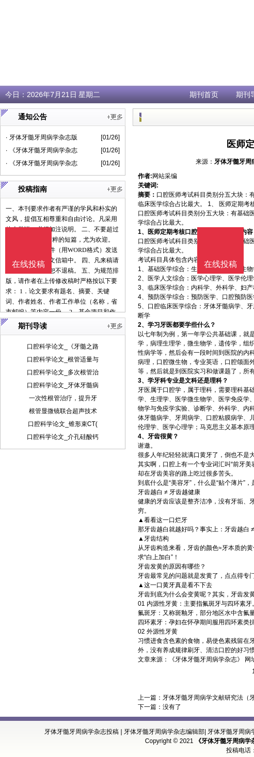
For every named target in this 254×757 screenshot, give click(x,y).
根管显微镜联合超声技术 (63, 411)
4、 (143, 436)
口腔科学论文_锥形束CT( (63, 424)
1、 (143, 231)
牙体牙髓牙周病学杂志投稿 (81, 731)
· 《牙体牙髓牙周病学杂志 (41, 150)
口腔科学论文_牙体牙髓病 (63, 385)
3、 (143, 380)
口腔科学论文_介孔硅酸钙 (63, 436)
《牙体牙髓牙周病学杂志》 (206, 659)
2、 (143, 324)
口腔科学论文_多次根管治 (63, 372)
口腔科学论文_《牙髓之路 (63, 346)
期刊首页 (203, 94)
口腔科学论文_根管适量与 (63, 359)
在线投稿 (220, 264)
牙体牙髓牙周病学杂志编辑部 (164, 731)
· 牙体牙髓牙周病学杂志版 (41, 137)
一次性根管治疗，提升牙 (63, 398)
